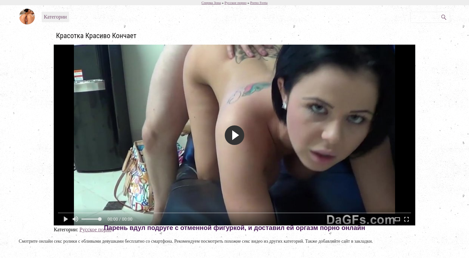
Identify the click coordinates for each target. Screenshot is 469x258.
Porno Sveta (258, 3)
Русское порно (95, 229)
